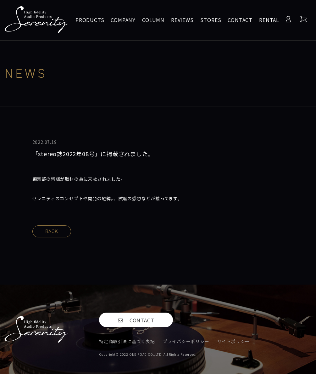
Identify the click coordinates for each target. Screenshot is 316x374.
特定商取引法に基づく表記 (127, 341)
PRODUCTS (89, 20)
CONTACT (240, 20)
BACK (51, 231)
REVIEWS (182, 20)
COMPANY (123, 20)
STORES (210, 20)
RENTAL (269, 20)
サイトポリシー (233, 341)
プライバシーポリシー (186, 341)
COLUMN (153, 20)
